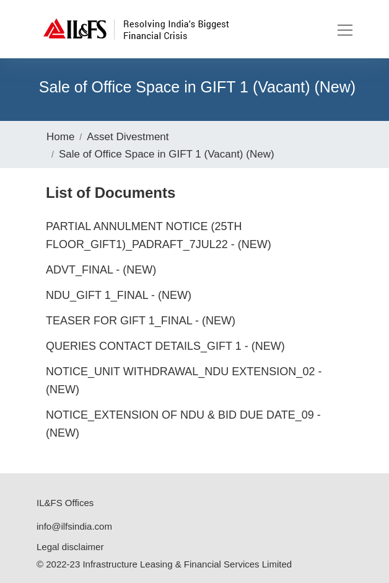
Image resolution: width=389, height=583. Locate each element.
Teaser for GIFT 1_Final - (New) (140, 320)
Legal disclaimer (70, 546)
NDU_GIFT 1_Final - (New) (118, 295)
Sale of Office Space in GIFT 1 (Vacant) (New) (166, 154)
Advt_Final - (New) (101, 270)
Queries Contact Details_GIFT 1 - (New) (165, 346)
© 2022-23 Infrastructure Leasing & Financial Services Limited (164, 564)
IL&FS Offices (65, 502)
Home (60, 137)
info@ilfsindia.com (74, 526)
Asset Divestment (127, 137)
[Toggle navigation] (341, 29)
